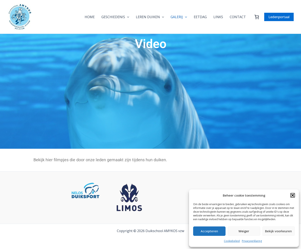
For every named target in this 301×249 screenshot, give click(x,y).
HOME (90, 17)
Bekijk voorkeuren (278, 231)
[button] (293, 195)
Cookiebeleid (232, 241)
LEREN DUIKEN (150, 17)
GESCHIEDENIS (115, 17)
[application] (127, 17)
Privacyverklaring (252, 241)
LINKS (218, 17)
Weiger (244, 231)
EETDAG (200, 17)
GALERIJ (179, 17)
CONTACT (238, 17)
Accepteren (209, 231)
